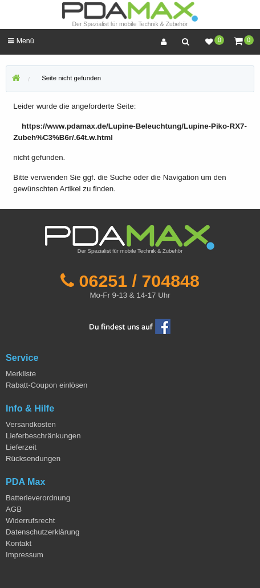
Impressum (24, 554)
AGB (14, 509)
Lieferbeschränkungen (43, 435)
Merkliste (21, 373)
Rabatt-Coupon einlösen (46, 385)
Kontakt (18, 543)
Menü (21, 41)
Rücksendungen (33, 458)
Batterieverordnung (38, 498)
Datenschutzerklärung (42, 532)
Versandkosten (31, 424)
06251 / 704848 (139, 280)
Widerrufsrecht (30, 520)
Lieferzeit (21, 447)
